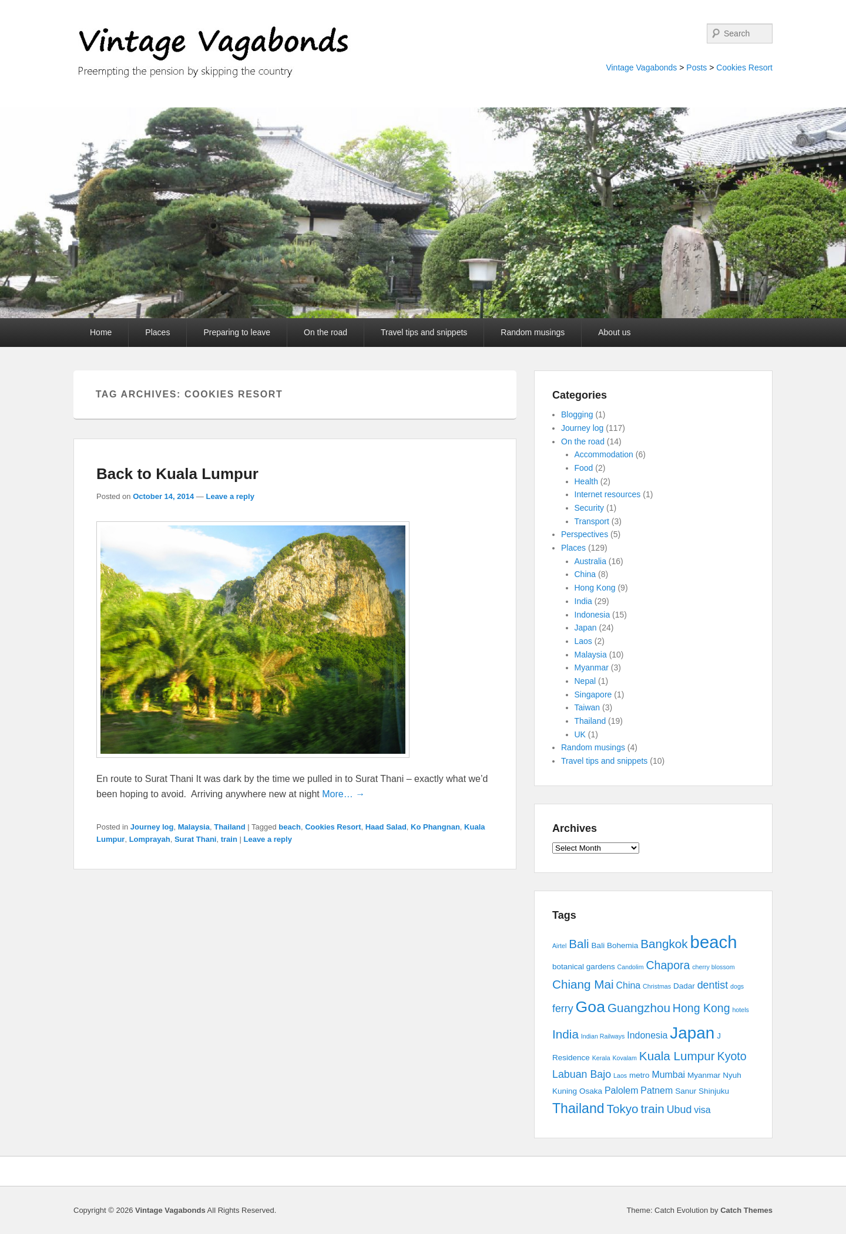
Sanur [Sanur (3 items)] (685, 1091)
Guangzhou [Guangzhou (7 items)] (638, 1007)
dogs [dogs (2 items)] (737, 986)
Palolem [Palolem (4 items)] (622, 1090)
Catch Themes (746, 1210)
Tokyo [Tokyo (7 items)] (623, 1108)
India (583, 601)
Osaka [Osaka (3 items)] (590, 1091)
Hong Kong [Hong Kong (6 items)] (701, 1008)
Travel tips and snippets (424, 332)
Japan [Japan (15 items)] (692, 1033)
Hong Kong (595, 587)
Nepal (585, 681)
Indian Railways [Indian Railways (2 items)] (603, 1036)
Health (586, 481)
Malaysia (194, 826)
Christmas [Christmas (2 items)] (657, 986)
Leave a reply (230, 496)
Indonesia (592, 614)
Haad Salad (386, 826)
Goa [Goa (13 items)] (590, 1007)
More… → (343, 794)
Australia (590, 561)
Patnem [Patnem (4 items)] (656, 1090)
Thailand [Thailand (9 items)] (578, 1108)
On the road (325, 332)
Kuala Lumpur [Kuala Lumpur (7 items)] (677, 1056)
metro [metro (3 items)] (639, 1075)
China (585, 574)
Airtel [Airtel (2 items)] (559, 945)
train (229, 839)
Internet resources (608, 494)
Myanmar (592, 667)
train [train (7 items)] (652, 1108)
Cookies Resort (744, 67)
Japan (586, 627)
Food (584, 468)
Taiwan (587, 707)
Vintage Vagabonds (641, 67)
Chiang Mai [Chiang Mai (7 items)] (583, 984)
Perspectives (584, 534)
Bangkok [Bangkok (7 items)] (664, 943)
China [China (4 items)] (628, 985)
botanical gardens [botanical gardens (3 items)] (583, 966)
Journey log (152, 826)
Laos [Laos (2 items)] (620, 1075)
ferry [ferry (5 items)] (562, 1008)
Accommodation (604, 454)
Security (590, 508)
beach (289, 826)
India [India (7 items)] (565, 1034)
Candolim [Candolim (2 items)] (630, 966)
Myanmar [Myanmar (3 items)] (703, 1075)
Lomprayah (149, 839)
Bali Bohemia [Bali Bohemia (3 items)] (615, 945)
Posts (696, 67)
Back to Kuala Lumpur (177, 474)
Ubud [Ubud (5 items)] (679, 1109)
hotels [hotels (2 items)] (740, 1009)
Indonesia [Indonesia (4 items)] (647, 1035)
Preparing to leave (236, 332)
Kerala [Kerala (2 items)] (601, 1057)
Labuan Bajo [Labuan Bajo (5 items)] (581, 1074)
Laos (583, 641)
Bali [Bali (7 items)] (579, 943)
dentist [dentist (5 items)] (712, 985)
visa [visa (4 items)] (702, 1110)
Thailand (229, 826)
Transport (592, 521)
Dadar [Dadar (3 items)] (684, 986)
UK (580, 734)
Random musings (533, 332)
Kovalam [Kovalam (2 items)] (624, 1057)
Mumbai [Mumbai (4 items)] (668, 1075)
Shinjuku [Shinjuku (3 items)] (714, 1091)
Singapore (593, 694)
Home (101, 332)
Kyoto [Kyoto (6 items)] (732, 1056)
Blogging (577, 414)
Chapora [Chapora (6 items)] (668, 965)
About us (614, 332)
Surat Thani (195, 839)
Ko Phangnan (435, 826)
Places (157, 332)
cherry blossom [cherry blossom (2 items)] (713, 966)
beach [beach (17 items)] (713, 942)
